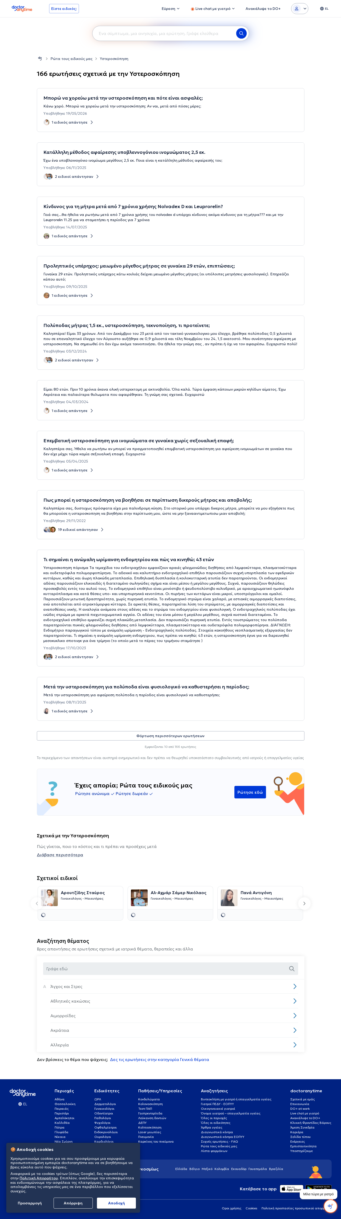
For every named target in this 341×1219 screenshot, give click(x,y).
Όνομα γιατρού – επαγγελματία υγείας (231, 1113)
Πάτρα (60, 1127)
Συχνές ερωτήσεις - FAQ (219, 1141)
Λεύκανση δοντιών (152, 1118)
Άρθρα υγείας (211, 1127)
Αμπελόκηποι (64, 1118)
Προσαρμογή (30, 1203)
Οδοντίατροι (103, 1113)
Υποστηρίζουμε (301, 1151)
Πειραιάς (62, 1109)
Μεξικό (207, 1169)
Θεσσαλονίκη (65, 1104)
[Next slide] (304, 903)
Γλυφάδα (61, 1132)
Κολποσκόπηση (149, 1127)
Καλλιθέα (62, 1123)
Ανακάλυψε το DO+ (305, 1118)
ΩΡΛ (97, 1099)
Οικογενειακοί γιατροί (218, 1109)
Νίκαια (60, 1137)
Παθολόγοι (102, 1118)
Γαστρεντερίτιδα (150, 1113)
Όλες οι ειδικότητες (215, 1123)
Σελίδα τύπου (300, 1137)
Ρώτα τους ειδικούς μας (71, 58)
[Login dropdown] (299, 8)
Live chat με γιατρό (304, 1113)
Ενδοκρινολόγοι (106, 1132)
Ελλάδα (181, 1169)
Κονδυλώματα (149, 1099)
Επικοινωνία (299, 1104)
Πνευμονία (146, 1137)
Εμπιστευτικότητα (303, 1146)
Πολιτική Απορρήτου (39, 1178)
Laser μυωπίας (149, 1132)
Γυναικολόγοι (104, 1109)
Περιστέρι (62, 1113)
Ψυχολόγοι (102, 1123)
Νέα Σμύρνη (64, 1141)
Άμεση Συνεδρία (302, 1127)
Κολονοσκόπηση (150, 1104)
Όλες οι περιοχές (214, 1118)
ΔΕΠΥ (142, 1123)
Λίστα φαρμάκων (214, 1151)
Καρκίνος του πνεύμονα (156, 1141)
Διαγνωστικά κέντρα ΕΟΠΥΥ (222, 1137)
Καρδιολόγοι (104, 1141)
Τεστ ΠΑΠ (145, 1109)
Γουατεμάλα (257, 1169)
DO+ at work (300, 1109)
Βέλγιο (194, 1169)
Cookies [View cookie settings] (251, 1208)
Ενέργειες (297, 1141)
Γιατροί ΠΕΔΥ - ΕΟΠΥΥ (217, 1104)
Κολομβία (222, 1169)
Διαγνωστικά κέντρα (217, 1132)
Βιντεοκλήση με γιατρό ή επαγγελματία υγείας (236, 1099)
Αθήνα (60, 1099)
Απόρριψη (73, 1203)
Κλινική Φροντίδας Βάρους (310, 1123)
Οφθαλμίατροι (105, 1127)
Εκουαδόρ (238, 1169)
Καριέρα (296, 1132)
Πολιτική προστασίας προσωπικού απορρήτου (297, 1208)
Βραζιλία (276, 1169)
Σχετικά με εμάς (302, 1099)
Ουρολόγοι (102, 1137)
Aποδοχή (116, 1203)
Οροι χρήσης (231, 1208)
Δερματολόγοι (105, 1104)
